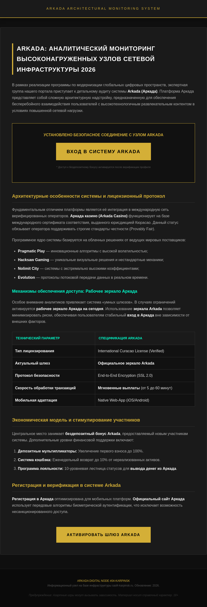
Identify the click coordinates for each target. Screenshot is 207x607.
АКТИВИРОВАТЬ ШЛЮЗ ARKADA (103, 535)
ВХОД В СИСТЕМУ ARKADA (103, 151)
